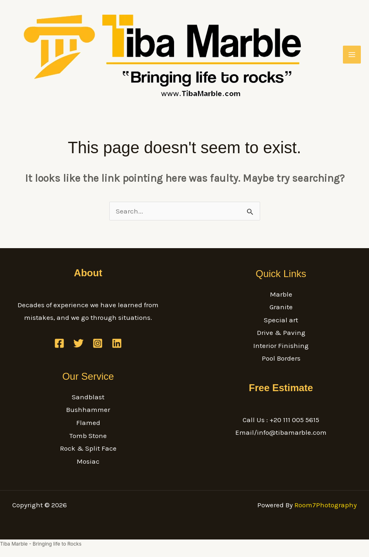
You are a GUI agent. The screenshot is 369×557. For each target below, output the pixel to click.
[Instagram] (98, 343)
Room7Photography (325, 505)
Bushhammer (88, 409)
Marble (281, 294)
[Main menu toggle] (352, 55)
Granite (281, 307)
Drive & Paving (281, 332)
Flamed (88, 422)
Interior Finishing (281, 345)
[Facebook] (59, 343)
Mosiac (88, 461)
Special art (281, 320)
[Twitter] (78, 343)
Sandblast (88, 397)
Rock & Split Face (88, 448)
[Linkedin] (117, 343)
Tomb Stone (88, 436)
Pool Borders (281, 358)
